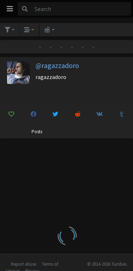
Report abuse (23, 264)
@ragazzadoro (57, 65)
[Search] (81, 9)
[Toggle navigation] (10, 9)
